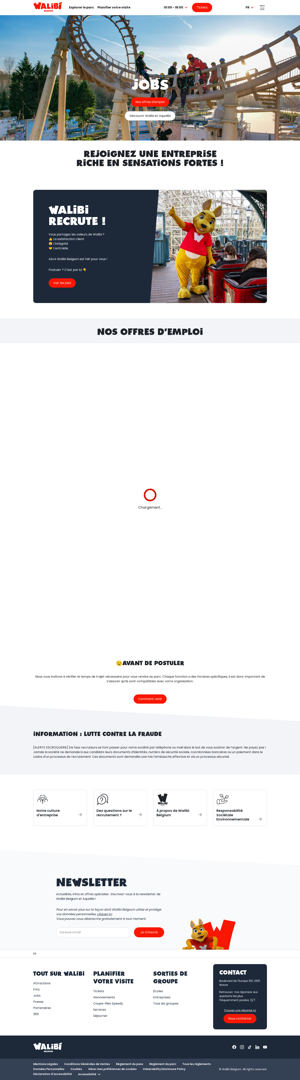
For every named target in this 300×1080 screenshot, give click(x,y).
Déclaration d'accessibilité (52, 1074)
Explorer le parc (81, 7)
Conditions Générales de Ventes (87, 1064)
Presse (38, 1002)
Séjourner (100, 1016)
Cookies (76, 1069)
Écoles (158, 991)
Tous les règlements (196, 1064)
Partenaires (42, 1008)
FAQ (36, 989)
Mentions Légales (45, 1064)
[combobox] (176, 7)
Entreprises (161, 997)
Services (99, 1009)
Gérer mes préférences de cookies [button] (112, 1069)
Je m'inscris (149, 932)
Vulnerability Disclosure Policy (164, 1069)
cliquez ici (104, 914)
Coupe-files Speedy (108, 1003)
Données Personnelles (48, 1069)
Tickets (98, 991)
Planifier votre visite (113, 7)
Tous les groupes (166, 1003)
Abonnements (104, 997)
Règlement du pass (129, 1064)
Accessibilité (90, 1074)
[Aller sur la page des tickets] (202, 7)
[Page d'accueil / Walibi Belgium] (34, 954)
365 (36, 1014)
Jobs (37, 995)
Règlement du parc (162, 1064)
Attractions (42, 983)
